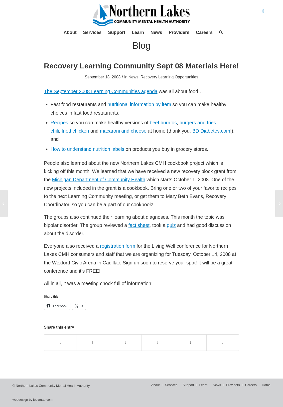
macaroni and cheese (123, 131)
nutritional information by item (139, 104)
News (134, 77)
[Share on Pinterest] (158, 342)
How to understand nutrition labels (87, 149)
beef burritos (163, 122)
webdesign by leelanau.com (32, 400)
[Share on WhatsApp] (125, 342)
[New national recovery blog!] (279, 203)
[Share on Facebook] (60, 342)
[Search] (219, 32)
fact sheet (138, 225)
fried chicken (75, 131)
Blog (141, 45)
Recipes (59, 122)
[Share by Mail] (223, 342)
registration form (117, 246)
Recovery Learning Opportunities (169, 77)
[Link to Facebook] (263, 11)
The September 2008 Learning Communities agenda (100, 91)
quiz (171, 225)
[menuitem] (70, 32)
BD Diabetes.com (211, 131)
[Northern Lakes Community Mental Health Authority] (141, 15)
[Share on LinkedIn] (190, 342)
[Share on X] (93, 342)
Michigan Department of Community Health (98, 179)
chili (55, 131)
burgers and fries (197, 122)
